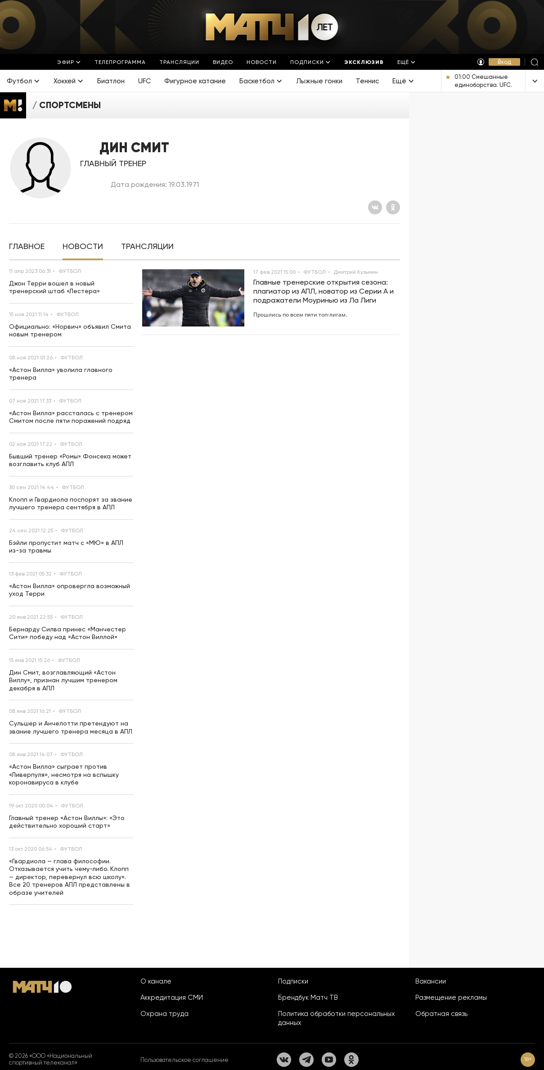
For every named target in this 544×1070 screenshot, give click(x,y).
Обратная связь (441, 1014)
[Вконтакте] (375, 207)
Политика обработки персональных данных (336, 1018)
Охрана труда (164, 1014)
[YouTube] (329, 1059)
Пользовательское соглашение (184, 1059)
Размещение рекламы (451, 997)
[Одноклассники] (393, 207)
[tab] (27, 246)
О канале (155, 981)
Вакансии (430, 981)
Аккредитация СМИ (171, 997)
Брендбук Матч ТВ (308, 997)
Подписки (293, 981)
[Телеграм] (306, 1059)
